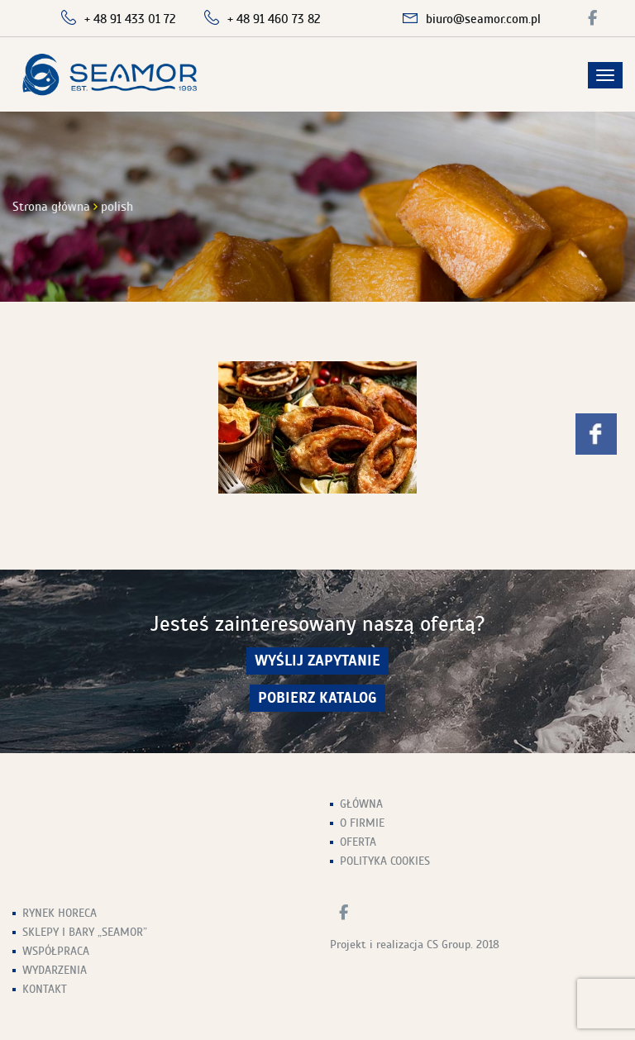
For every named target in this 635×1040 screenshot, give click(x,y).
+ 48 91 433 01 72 (130, 19)
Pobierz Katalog (317, 698)
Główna (361, 804)
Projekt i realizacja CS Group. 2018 (414, 944)
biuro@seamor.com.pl (483, 19)
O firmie (362, 823)
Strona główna (51, 206)
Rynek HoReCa (59, 913)
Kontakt (44, 989)
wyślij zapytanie (317, 660)
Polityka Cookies (385, 861)
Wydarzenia (54, 970)
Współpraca (55, 951)
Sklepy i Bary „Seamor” (84, 932)
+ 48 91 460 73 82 (274, 19)
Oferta (358, 842)
